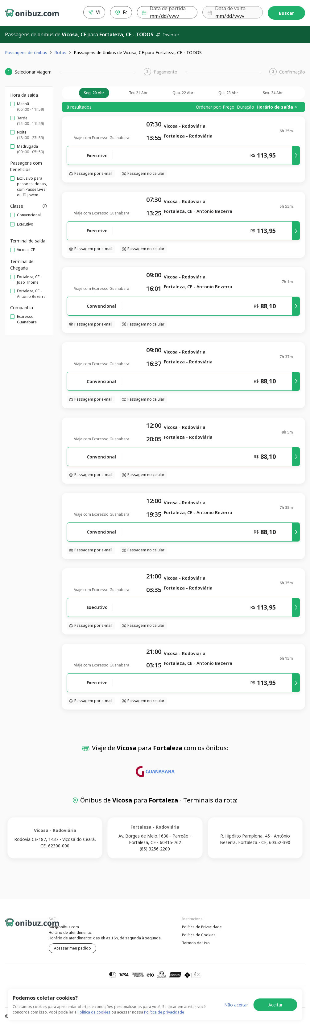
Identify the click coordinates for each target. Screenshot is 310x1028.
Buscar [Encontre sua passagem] (286, 12)
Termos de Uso (196, 941)
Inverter (167, 33)
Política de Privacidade (202, 925)
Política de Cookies (199, 933)
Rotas (60, 51)
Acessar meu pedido (72, 947)
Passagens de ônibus (26, 51)
